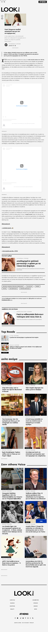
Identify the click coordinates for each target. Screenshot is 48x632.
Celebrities (5, 383)
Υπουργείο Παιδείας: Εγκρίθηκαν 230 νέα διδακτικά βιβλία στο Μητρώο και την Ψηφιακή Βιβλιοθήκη (12, 496)
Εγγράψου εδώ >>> (7, 300)
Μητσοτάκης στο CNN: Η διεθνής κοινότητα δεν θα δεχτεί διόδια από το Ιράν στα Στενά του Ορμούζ (36, 564)
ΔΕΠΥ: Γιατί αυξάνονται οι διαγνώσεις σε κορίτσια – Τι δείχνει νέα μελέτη (11, 563)
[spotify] (25, 618)
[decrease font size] (2, 16)
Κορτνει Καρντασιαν (25, 288)
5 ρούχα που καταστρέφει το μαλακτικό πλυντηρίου (24, 337)
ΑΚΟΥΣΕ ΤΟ (12, 45)
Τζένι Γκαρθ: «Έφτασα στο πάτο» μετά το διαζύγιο (34, 389)
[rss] (33, 618)
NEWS (35, 609)
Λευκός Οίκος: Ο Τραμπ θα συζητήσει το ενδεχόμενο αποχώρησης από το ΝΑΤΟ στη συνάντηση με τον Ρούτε (35, 529)
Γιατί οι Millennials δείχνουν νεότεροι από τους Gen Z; (30, 315)
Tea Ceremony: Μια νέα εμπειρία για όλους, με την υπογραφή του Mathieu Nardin (11, 421)
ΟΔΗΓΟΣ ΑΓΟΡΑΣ (17, 622)
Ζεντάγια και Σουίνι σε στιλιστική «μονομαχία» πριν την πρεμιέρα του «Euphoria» (36, 454)
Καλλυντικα (29, 286)
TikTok (4, 288)
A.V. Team (11, 335)
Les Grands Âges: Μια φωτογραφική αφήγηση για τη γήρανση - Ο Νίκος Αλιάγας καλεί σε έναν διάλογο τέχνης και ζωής (12, 529)
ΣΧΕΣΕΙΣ (36, 606)
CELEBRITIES (36, 600)
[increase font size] (2, 18)
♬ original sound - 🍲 (7, 228)
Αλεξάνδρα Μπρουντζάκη (22, 311)
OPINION (35, 603)
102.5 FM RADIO (25, 622)
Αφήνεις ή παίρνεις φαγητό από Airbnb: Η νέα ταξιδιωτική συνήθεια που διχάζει (26, 347)
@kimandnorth (6, 224)
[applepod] (28, 618)
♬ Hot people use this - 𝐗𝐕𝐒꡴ (10, 251)
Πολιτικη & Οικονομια (7, 489)
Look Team (4, 416)
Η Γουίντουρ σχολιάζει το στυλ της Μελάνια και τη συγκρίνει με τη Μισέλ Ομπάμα (34, 421)
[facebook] (15, 618)
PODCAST (32, 622)
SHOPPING (12, 606)
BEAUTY (12, 609)
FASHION (12, 603)
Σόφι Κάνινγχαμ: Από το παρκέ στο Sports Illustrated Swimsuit (12, 389)
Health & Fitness (6, 557)
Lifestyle (8, 24)
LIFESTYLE (12, 600)
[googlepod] (30, 618)
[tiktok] (21, 618)
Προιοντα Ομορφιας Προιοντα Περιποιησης (13, 286)
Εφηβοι (37, 286)
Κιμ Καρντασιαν (13, 288)
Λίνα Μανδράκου (12, 43)
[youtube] (23, 618)
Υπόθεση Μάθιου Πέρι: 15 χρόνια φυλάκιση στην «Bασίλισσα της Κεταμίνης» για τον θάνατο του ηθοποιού (35, 496)
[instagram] (17, 618)
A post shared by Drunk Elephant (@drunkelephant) (23, 186)
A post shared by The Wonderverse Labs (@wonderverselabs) (23, 123)
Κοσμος (27, 489)
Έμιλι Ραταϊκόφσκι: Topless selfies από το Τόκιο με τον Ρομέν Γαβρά (11, 454)
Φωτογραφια (5, 522)
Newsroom (12, 345)
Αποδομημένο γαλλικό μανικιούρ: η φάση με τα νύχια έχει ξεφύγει (29, 263)
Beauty (4, 270)
